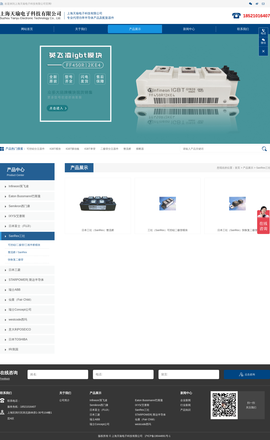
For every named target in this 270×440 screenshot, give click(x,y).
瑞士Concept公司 (99, 424)
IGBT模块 (55, 148)
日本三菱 (95, 414)
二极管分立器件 (109, 148)
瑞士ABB (95, 419)
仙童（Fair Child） (145, 419)
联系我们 (243, 29)
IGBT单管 (90, 148)
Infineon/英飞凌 (98, 400)
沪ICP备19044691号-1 (158, 435)
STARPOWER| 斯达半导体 (150, 414)
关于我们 (81, 29)
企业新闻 (185, 400)
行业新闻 (185, 405)
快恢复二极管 (12, 259)
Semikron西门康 (99, 405)
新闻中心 (189, 29)
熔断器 (140, 148)
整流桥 (127, 148)
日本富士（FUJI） (100, 409)
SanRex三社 (142, 409)
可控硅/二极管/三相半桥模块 (21, 244)
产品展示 (135, 29)
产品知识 (185, 409)
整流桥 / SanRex (14, 252)
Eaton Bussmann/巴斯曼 (149, 400)
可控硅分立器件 (36, 148)
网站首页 (27, 29)
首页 (240, 167)
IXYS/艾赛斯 (142, 405)
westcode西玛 (143, 424)
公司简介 (64, 400)
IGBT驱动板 (73, 148)
